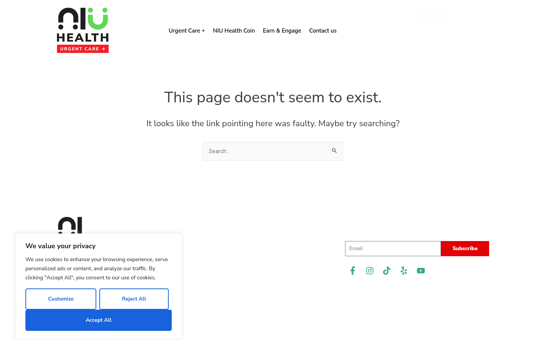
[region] (98, 286)
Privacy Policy (273, 308)
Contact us (323, 30)
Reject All (134, 298)
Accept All (98, 320)
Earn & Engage (282, 30)
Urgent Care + (187, 30)
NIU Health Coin (234, 30)
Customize (61, 298)
